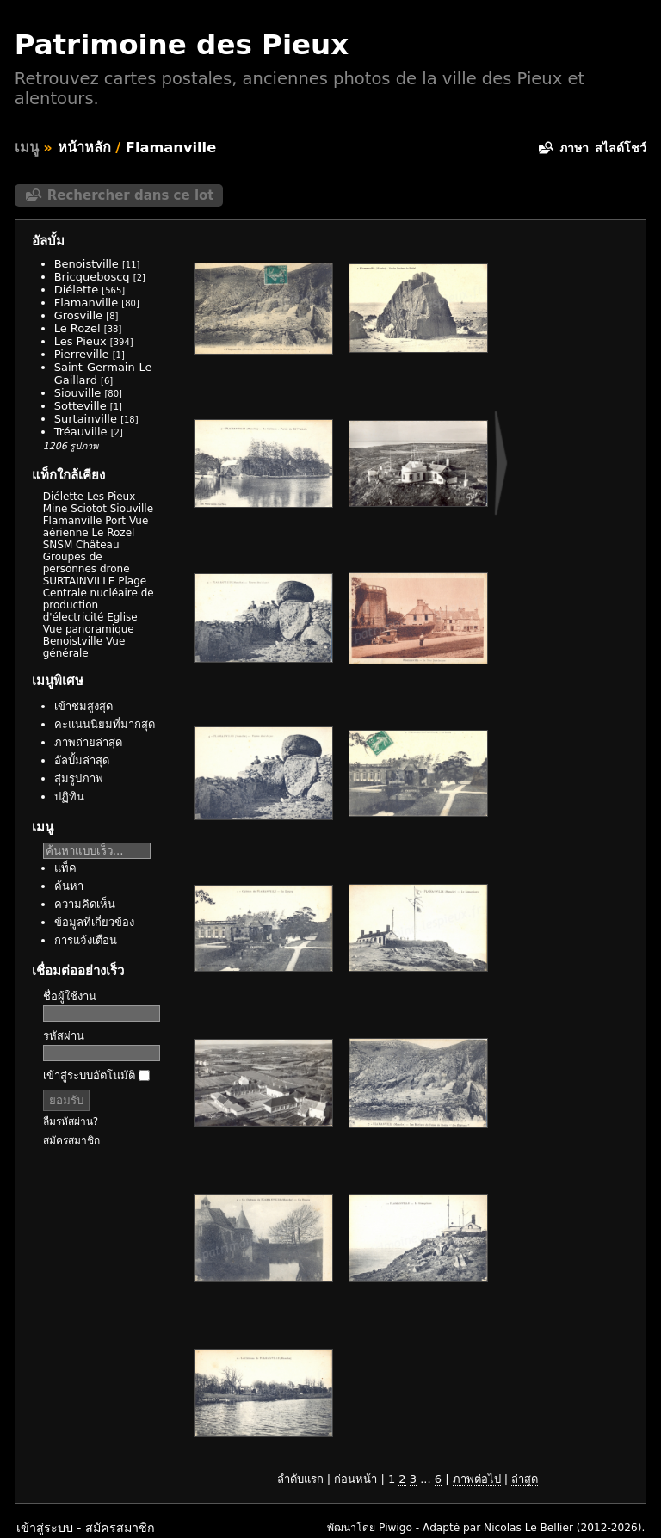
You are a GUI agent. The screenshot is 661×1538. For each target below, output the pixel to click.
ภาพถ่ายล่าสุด (88, 742)
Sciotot (89, 509)
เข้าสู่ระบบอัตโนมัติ (96, 1075)
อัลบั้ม (48, 241)
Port (115, 521)
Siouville (78, 392)
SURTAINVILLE (79, 581)
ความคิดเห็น (84, 904)
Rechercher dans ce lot (130, 195)
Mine (55, 509)
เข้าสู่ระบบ (44, 1528)
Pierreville (81, 354)
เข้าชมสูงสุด (83, 706)
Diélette (76, 289)
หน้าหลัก (84, 147)
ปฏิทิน (69, 796)
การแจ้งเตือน (85, 940)
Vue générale (84, 647)
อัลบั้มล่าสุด (81, 760)
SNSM (58, 545)
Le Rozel (77, 328)
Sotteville (80, 405)
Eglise (122, 617)
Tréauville (81, 431)
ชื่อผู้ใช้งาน (69, 996)
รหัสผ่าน (63, 1035)
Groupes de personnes (72, 563)
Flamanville (171, 147)
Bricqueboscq (92, 276)
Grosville (78, 315)
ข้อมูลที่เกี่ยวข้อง (94, 922)
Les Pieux (80, 341)
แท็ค (65, 868)
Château (97, 545)
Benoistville (86, 263)
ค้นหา (68, 886)
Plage (132, 581)
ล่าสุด (524, 1479)
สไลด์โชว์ (620, 148)
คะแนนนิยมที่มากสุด (104, 724)
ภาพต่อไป (477, 1479)
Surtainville (85, 418)
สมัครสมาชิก (71, 1140)
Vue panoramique (88, 629)
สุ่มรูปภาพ (78, 778)
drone (115, 569)
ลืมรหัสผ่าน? (70, 1121)
